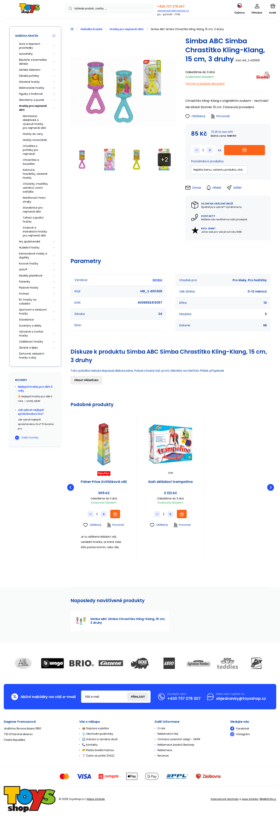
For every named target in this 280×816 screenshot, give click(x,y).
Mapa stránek (96, 799)
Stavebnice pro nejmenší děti (33, 209)
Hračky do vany (33, 134)
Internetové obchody (225, 799)
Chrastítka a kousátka (31, 162)
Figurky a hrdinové (31, 94)
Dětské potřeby (29, 76)
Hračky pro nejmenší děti (127, 29)
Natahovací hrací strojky (34, 200)
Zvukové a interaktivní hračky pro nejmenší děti (35, 231)
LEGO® (23, 269)
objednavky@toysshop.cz (173, 10)
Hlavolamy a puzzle (31, 100)
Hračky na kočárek (35, 140)
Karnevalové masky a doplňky (33, 255)
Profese (24, 294)
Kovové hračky (28, 263)
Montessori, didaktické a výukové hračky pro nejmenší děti (34, 122)
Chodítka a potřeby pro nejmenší (30, 150)
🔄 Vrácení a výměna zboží (100, 739)
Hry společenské (29, 241)
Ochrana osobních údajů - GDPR (179, 739)
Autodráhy (26, 54)
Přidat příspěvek (86, 380)
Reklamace (165, 750)
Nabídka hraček (91, 29)
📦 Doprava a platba (95, 728)
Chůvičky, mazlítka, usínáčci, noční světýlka (35, 188)
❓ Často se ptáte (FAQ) (98, 755)
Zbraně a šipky (28, 347)
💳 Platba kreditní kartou (98, 750)
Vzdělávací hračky (31, 341)
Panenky (24, 281)
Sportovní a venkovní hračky (33, 311)
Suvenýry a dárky (30, 325)
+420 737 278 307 (171, 6)
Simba (157, 280)
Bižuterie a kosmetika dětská (33, 62)
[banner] (30, 9)
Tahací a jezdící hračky (33, 219)
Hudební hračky (29, 247)
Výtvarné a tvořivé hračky (31, 333)
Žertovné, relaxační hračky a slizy (31, 355)
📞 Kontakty (90, 745)
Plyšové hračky (28, 287)
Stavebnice (26, 319)
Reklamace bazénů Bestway (176, 745)
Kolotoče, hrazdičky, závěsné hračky (35, 174)
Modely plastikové (30, 275)
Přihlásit (138, 696)
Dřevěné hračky (29, 82)
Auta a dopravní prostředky (29, 46)
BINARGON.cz (268, 799)
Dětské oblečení (29, 70)
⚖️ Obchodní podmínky (97, 734)
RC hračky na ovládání (27, 301)
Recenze (163, 755)
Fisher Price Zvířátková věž (104, 482)
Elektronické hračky (31, 88)
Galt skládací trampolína (170, 482)
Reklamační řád (168, 734)
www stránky (250, 799)
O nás (161, 728)
